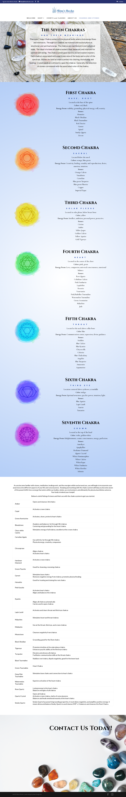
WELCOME (31, 18)
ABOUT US (72, 18)
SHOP (40, 18)
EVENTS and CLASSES (56, 18)
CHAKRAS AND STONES (89, 18)
